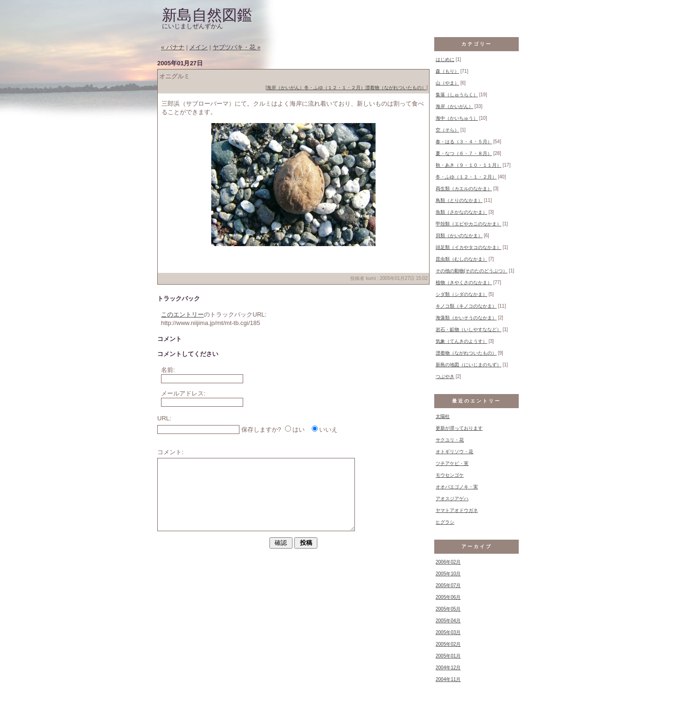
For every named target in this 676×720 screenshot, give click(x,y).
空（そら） (447, 129)
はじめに (445, 59)
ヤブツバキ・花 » (237, 47)
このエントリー (182, 314)
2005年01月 (448, 655)
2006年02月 (448, 562)
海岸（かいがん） (285, 87)
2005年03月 (448, 632)
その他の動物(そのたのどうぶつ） (471, 270)
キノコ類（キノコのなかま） (466, 306)
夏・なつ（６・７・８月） (464, 153)
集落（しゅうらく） (457, 94)
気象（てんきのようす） (461, 341)
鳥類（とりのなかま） (459, 200)
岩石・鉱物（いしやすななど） (468, 329)
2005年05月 (448, 609)
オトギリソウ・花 (454, 451)
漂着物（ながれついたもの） (395, 87)
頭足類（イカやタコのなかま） (468, 247)
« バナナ (172, 47)
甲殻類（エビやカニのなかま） (468, 223)
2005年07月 (448, 585)
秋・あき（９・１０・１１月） (468, 165)
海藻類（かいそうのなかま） (466, 317)
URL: (164, 418)
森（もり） (447, 71)
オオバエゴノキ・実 (457, 486)
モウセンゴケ (450, 475)
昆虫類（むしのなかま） (461, 259)
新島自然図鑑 (207, 15)
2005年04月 (448, 620)
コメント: (170, 452)
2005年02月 (448, 644)
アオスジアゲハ (452, 498)
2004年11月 (448, 679)
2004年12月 (448, 667)
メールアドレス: (183, 393)
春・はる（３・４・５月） (464, 141)
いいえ (328, 429)
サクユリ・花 (450, 439)
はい (298, 429)
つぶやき (445, 376)
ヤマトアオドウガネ (457, 510)
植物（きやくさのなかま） (464, 282)
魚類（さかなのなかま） (461, 212)
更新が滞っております (459, 428)
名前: (168, 369)
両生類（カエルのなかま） (464, 188)
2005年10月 (448, 573)
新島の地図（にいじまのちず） (468, 364)
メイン (198, 47)
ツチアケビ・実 (452, 463)
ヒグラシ (445, 522)
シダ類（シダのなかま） (461, 294)
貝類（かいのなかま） (459, 235)
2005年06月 (448, 597)
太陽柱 (443, 416)
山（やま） (447, 82)
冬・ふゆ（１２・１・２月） (334, 87)
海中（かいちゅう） (457, 118)
